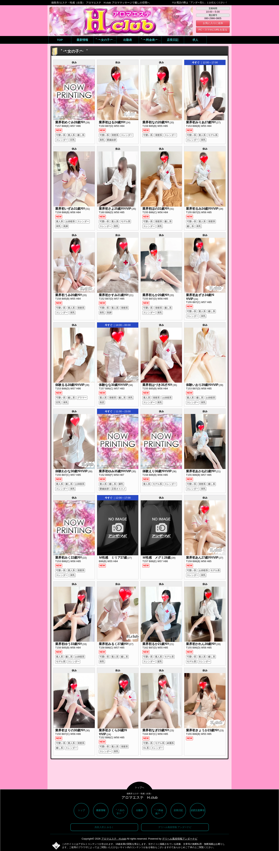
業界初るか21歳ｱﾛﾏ (155, 644)
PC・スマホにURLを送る (212, 29)
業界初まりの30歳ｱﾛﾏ (70, 730)
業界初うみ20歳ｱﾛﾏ (68, 295)
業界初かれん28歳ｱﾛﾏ (201, 644)
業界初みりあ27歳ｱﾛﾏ (201, 122)
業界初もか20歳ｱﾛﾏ (155, 295)
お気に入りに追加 (213, 23)
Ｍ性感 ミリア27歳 (113, 557)
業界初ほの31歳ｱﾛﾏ (155, 208)
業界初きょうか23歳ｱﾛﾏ (202, 730)
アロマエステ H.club (113, 838)
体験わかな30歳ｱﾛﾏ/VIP (71, 471)
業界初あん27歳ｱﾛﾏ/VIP (202, 557)
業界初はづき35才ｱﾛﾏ (157, 384)
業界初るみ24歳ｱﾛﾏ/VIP (202, 208)
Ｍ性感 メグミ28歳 (156, 557)
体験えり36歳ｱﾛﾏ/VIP (157, 471)
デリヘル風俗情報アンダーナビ (179, 838)
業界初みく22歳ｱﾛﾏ (68, 557)
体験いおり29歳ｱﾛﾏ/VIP (202, 384)
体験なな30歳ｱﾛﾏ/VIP (113, 384)
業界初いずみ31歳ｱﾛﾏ (70, 208)
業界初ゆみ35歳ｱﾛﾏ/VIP (115, 471)
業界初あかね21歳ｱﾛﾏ (201, 471)
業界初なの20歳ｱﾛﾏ (155, 122)
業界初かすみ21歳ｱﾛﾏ (113, 295)
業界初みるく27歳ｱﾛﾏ (113, 644)
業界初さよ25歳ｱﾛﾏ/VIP (115, 208)
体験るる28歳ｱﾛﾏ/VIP (69, 384)
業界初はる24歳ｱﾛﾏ (112, 122)
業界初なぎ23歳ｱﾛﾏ (155, 730)
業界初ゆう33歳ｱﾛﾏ (68, 644)
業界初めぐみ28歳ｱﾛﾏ (70, 122)
